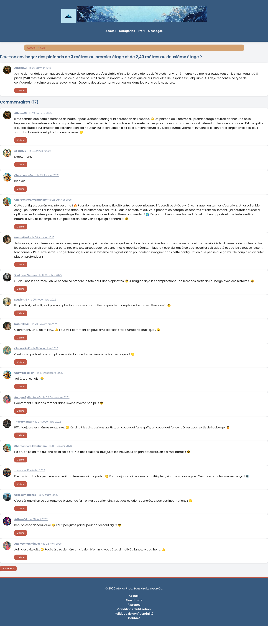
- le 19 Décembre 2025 (38, 373)
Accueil (110, 31)
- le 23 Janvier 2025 (33, 68)
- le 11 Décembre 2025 (36, 348)
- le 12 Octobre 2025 (38, 275)
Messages (155, 31)
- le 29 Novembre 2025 (36, 324)
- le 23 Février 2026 (29, 470)
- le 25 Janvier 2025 (36, 175)
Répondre (8, 568)
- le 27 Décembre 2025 (37, 421)
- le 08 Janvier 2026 (43, 446)
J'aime (20, 90)
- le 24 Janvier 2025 (33, 113)
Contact (134, 618)
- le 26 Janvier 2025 (34, 237)
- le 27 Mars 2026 (36, 495)
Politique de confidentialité (134, 614)
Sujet (43, 48)
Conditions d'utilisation (134, 609)
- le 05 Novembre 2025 (35, 299)
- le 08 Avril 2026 (31, 519)
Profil (141, 31)
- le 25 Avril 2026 (38, 543)
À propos (134, 605)
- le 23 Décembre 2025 (41, 397)
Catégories (127, 31)
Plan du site (134, 600)
